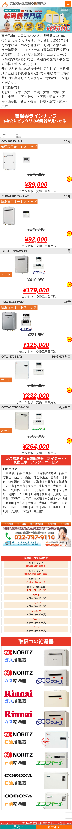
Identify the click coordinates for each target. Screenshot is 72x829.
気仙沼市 (14, 481)
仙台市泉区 (41, 477)
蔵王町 (26, 490)
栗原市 (32, 485)
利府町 (10, 502)
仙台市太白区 (22, 477)
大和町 (32, 502)
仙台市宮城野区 (46, 473)
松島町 (49, 498)
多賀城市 (61, 481)
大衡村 (54, 502)
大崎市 (57, 485)
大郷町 (43, 502)
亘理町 (15, 498)
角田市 (49, 481)
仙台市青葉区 (25, 473)
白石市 (26, 481)
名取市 (38, 481)
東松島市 (44, 485)
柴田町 (24, 494)
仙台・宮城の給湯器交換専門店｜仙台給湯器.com (43, 823)
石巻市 (54, 477)
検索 (19, 137)
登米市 (21, 485)
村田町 (12, 494)
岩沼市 (10, 485)
